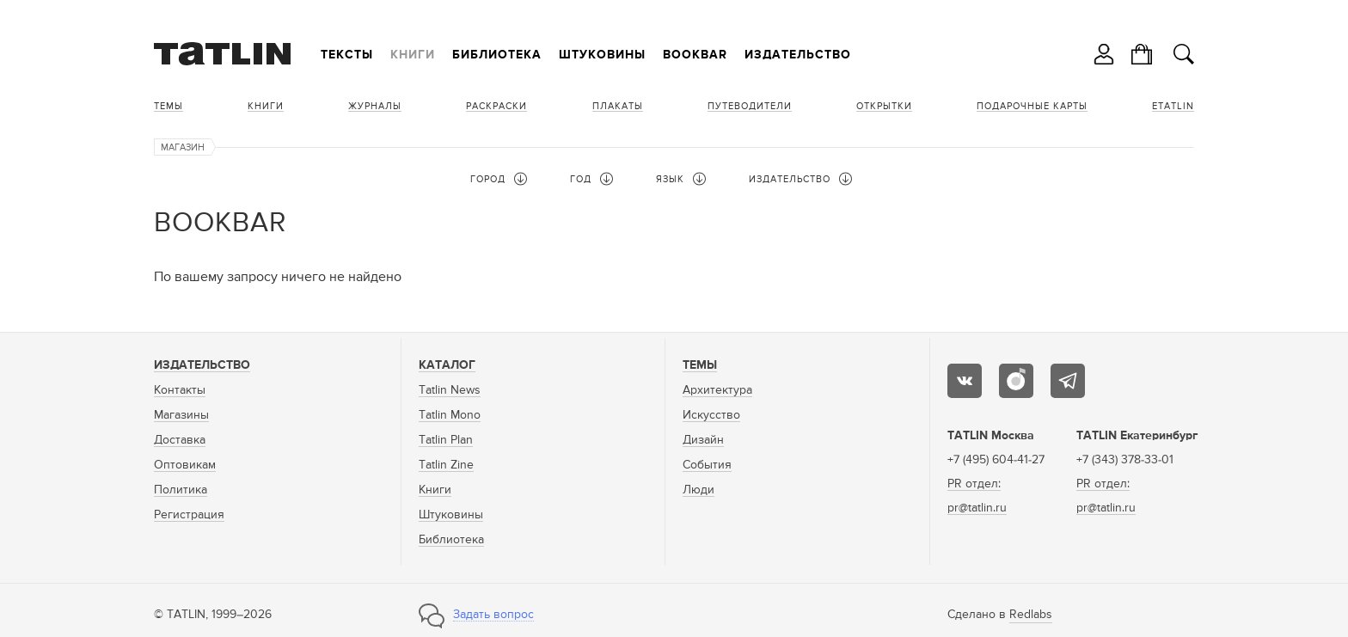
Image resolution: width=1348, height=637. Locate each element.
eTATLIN (1173, 106)
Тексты (347, 55)
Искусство (711, 415)
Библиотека (497, 55)
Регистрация (189, 515)
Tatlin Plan (446, 440)
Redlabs (1030, 615)
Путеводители (750, 106)
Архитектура (717, 390)
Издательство (797, 55)
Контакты (179, 390)
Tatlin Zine (446, 465)
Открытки (884, 106)
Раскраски (496, 106)
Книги (412, 55)
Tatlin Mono (450, 415)
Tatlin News (450, 390)
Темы (168, 106)
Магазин (183, 147)
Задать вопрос (493, 615)
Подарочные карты (1032, 106)
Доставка (179, 440)
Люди (698, 490)
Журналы (374, 106)
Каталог (447, 365)
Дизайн (703, 440)
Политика (180, 490)
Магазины (181, 415)
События (707, 465)
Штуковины (602, 55)
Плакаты (617, 106)
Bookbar (695, 55)
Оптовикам (185, 465)
